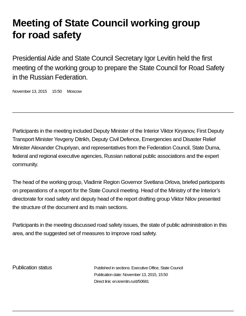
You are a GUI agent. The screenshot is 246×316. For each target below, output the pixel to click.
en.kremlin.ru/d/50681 (130, 281)
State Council (172, 267)
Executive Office (144, 267)
